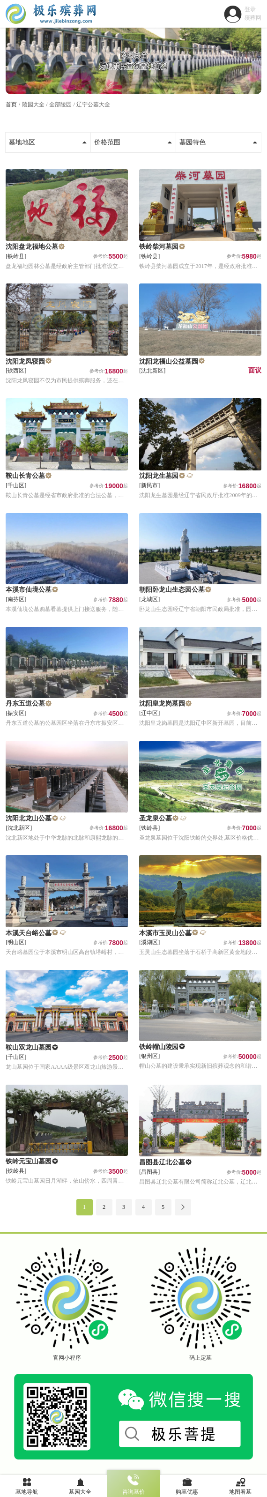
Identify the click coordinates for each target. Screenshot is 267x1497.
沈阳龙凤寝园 (25, 361)
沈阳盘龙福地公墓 (32, 246)
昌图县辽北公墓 (162, 1162)
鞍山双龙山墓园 (29, 1047)
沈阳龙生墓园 (158, 475)
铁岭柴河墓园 (158, 246)
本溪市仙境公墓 (29, 589)
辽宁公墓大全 (93, 104)
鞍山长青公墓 (25, 475)
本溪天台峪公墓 (29, 933)
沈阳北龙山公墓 (29, 818)
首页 (11, 104)
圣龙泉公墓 (155, 818)
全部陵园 (60, 104)
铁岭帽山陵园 (158, 1046)
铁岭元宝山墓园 (29, 1161)
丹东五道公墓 (25, 703)
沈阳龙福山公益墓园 (168, 361)
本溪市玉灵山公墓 (165, 933)
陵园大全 (33, 104)
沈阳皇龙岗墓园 (162, 703)
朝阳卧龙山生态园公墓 (172, 589)
